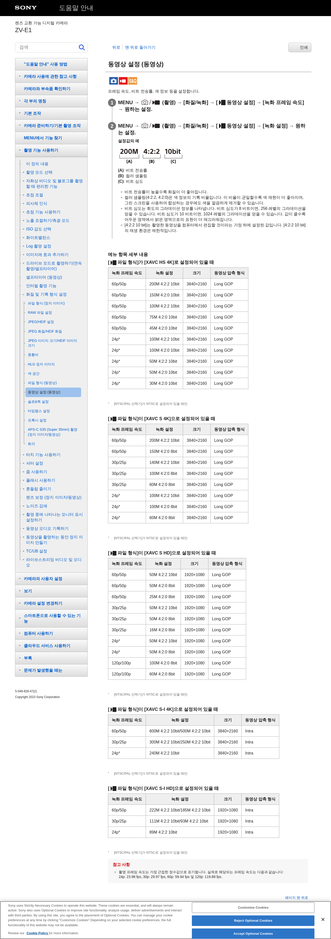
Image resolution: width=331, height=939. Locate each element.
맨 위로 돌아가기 (140, 47)
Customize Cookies (253, 911)
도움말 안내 (76, 8)
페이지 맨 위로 (296, 898)
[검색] (51, 47)
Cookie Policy (38, 937)
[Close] (322, 923)
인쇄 (304, 47)
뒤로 (116, 47)
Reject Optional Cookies (253, 924)
